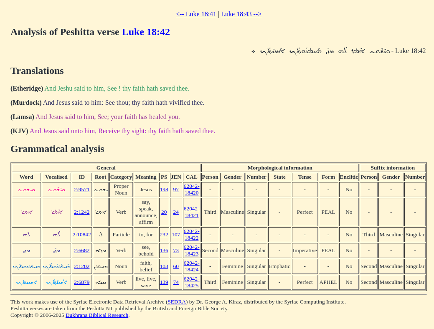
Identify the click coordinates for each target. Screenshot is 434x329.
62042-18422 (192, 234)
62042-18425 (192, 282)
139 (164, 282)
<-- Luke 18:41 (196, 14)
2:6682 (81, 250)
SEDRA (177, 302)
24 (176, 212)
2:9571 (81, 189)
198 (164, 189)
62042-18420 (192, 189)
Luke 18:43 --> (241, 14)
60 (176, 266)
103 (164, 266)
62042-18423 (192, 250)
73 (176, 250)
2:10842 (82, 234)
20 (164, 212)
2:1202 (81, 266)
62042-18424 (192, 266)
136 (164, 250)
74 (176, 282)
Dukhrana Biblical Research (97, 315)
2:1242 (81, 212)
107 (176, 234)
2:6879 (81, 282)
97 (176, 189)
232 (164, 234)
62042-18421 (192, 211)
